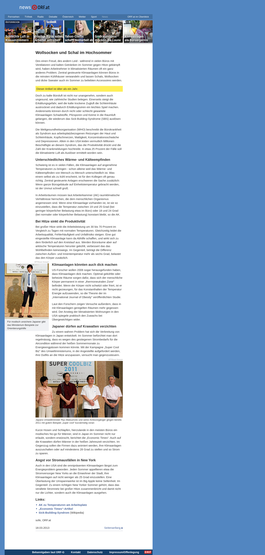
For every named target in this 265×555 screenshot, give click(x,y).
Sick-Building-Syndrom (54, 512)
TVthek (28, 16)
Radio (40, 16)
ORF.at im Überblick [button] (138, 16)
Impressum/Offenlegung (124, 552)
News (105, 16)
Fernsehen (13, 16)
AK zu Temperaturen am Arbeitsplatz (63, 504)
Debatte (53, 16)
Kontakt (76, 552)
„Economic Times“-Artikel (56, 508)
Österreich (68, 16)
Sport (94, 16)
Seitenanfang (112, 527)
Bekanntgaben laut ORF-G (48, 552)
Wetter (82, 16)
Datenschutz (95, 552)
